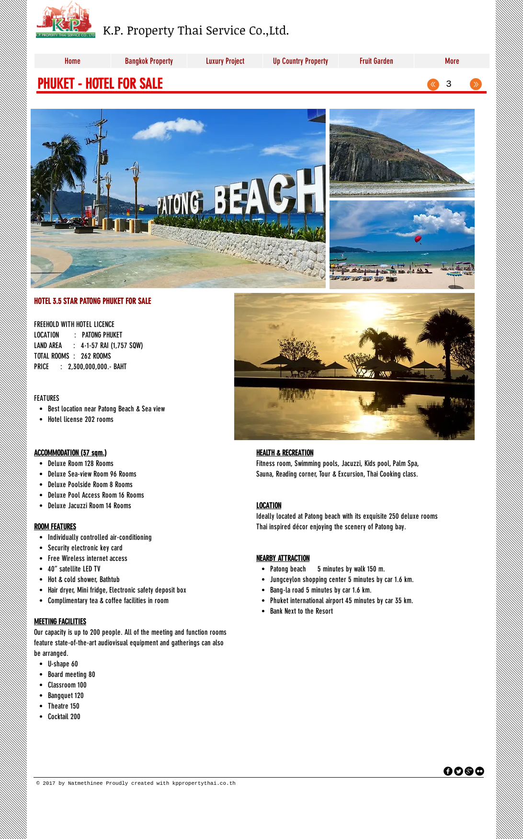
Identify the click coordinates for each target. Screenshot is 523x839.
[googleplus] (469, 771)
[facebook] (448, 771)
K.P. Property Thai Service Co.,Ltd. (196, 30)
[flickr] (479, 771)
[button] (178, 198)
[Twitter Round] (458, 771)
